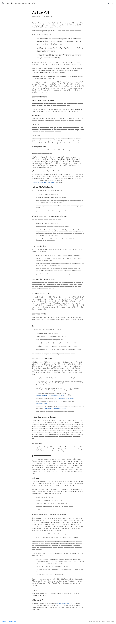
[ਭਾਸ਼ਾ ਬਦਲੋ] (112, 3)
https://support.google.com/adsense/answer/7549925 (50, 395)
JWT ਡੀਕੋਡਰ (10, 3)
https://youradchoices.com (43, 403)
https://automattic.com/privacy (64, 603)
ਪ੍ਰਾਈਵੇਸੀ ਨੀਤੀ (5, 621)
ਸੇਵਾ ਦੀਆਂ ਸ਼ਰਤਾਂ (12, 621)
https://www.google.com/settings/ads (64, 398)
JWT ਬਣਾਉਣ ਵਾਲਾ (33, 3)
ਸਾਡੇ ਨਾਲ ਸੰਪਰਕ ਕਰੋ (110, 621)
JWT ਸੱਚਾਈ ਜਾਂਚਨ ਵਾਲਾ (21, 3)
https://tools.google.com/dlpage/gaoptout (43, 182)
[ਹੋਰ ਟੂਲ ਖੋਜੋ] (108, 3)
